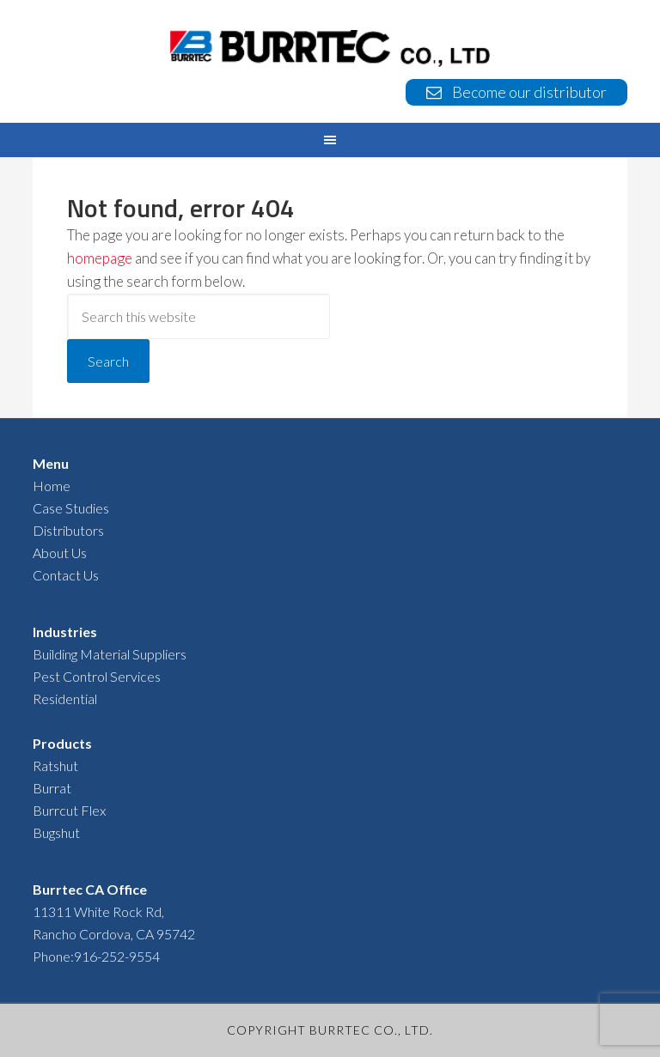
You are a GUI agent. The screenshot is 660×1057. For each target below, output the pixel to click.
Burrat (52, 788)
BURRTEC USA (329, 48)
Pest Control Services (97, 676)
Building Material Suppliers (109, 654)
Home (51, 485)
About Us (60, 552)
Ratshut (55, 765)
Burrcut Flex (69, 810)
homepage (99, 258)
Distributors (68, 530)
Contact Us (66, 575)
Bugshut (56, 832)
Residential (65, 698)
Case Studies (71, 508)
